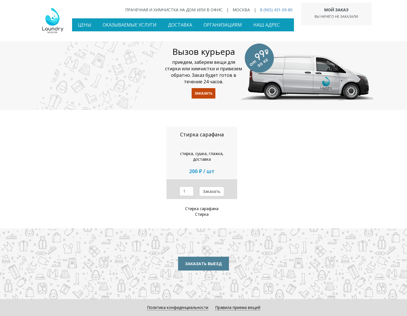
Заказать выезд (203, 263)
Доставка (180, 25)
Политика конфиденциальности (177, 307)
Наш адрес (266, 25)
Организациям (223, 25)
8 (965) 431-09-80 (276, 9)
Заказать (211, 191)
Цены (84, 25)
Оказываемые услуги (130, 25)
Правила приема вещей (237, 307)
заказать (203, 93)
